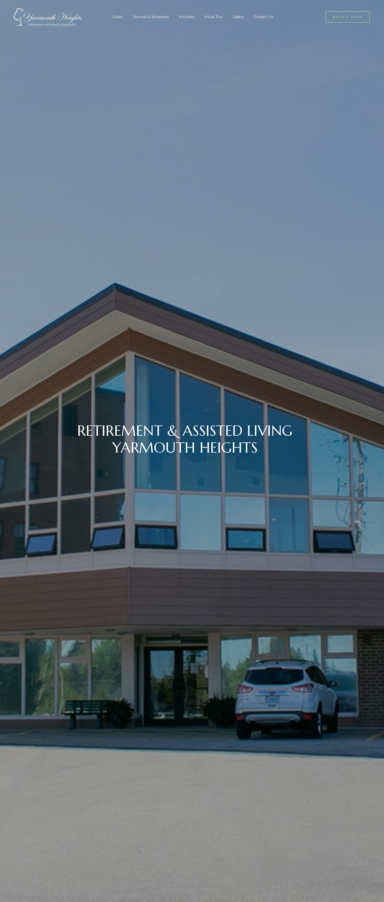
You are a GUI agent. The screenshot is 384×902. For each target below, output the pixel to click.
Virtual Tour (213, 17)
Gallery (238, 17)
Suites (117, 17)
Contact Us (263, 17)
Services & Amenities (151, 17)
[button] (347, 17)
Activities (186, 17)
